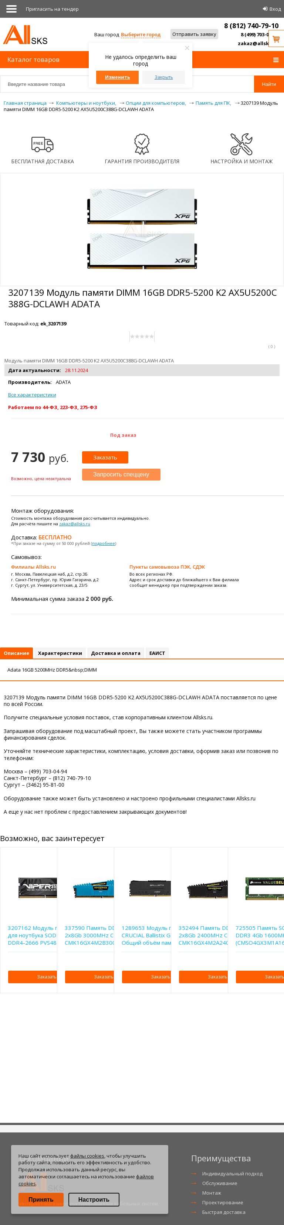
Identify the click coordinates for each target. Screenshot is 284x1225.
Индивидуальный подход (232, 1173)
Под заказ (123, 435)
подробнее (103, 543)
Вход (275, 9)
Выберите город (140, 34)
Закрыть (164, 77)
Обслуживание (219, 1183)
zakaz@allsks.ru (258, 43)
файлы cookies (87, 1155)
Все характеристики (32, 394)
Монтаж (211, 1192)
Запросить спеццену (121, 474)
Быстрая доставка (224, 1212)
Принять (41, 1199)
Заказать (105, 457)
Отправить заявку (194, 34)
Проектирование (222, 1202)
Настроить (93, 1199)
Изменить (117, 77)
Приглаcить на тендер (52, 9)
